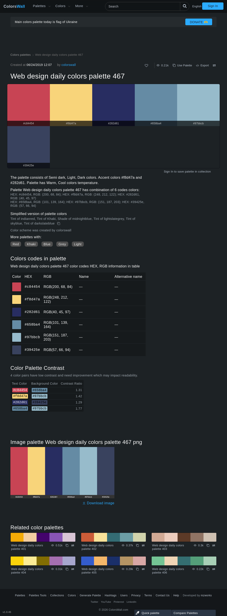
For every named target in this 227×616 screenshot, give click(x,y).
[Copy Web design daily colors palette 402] (137, 545)
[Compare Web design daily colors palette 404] (73, 569)
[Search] (147, 6)
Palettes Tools (38, 595)
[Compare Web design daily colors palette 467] (214, 65)
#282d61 (32, 311)
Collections (57, 595)
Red (16, 244)
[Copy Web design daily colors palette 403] (208, 545)
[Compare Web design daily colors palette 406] (214, 569)
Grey (62, 244)
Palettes (39, 6)
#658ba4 (32, 324)
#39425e (32, 349)
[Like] (146, 65)
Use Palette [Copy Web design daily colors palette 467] (182, 65)
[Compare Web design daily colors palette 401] (73, 545)
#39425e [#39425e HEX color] (16, 346)
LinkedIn (131, 602)
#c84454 (32, 286)
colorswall (68, 65)
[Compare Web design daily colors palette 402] (143, 545)
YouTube (106, 602)
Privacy (136, 595)
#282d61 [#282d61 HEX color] (16, 309)
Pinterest (119, 602)
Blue (47, 244)
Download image (98, 503)
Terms (148, 595)
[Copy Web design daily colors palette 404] (67, 569)
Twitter (94, 602)
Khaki (31, 244)
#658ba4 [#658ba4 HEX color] (16, 321)
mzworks (206, 595)
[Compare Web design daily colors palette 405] (143, 569)
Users (124, 595)
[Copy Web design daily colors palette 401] (67, 545)
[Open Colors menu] (69, 6)
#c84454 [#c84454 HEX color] (16, 283)
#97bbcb (32, 337)
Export (202, 65)
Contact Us (163, 595)
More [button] (79, 6)
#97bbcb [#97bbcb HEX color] (16, 334)
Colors (14, 6)
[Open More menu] (49, 6)
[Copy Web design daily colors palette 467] (59, 223)
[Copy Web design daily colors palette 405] (137, 569)
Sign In (213, 6)
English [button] (197, 6)
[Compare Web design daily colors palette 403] (214, 545)
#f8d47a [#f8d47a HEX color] (16, 296)
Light (78, 244)
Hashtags (110, 595)
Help (176, 595)
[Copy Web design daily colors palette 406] (208, 569)
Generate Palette (90, 595)
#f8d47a (32, 299)
